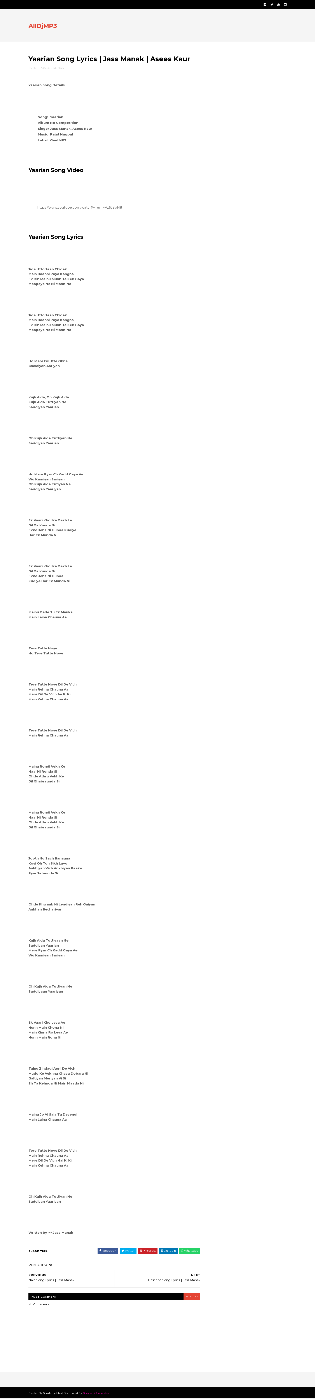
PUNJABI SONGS (53, 68)
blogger (189, 1297)
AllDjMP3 (44, 26)
